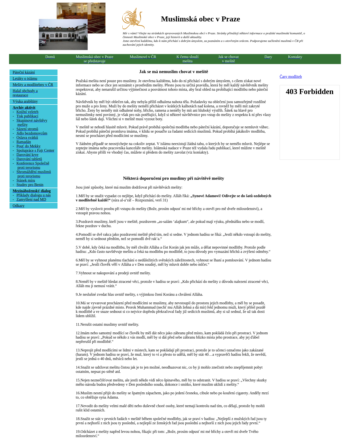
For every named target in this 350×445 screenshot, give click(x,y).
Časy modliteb (291, 77)
